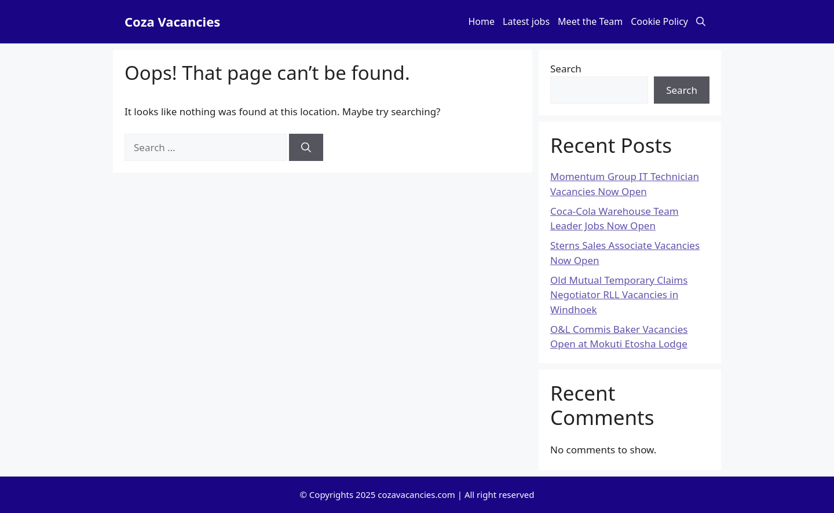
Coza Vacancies (172, 21)
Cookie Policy (659, 21)
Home (482, 21)
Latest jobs (526, 21)
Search (565, 68)
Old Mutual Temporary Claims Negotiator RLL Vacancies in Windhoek (618, 294)
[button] (700, 21)
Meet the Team (590, 21)
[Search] (306, 148)
